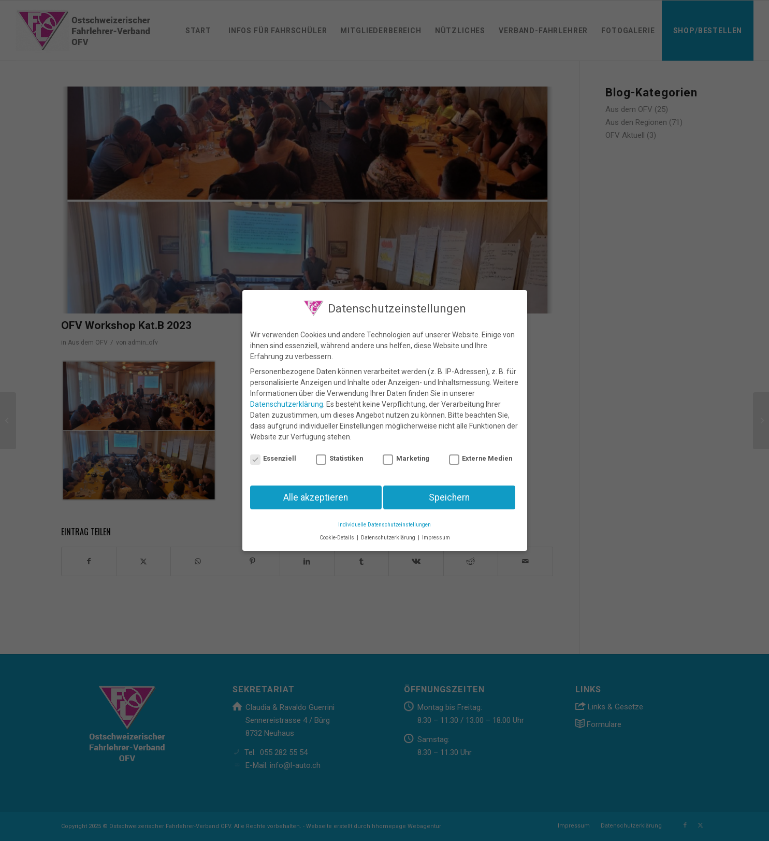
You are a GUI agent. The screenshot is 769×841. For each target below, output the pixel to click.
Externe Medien (481, 453)
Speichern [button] (449, 492)
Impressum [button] (436, 532)
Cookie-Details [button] (338, 532)
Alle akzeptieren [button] (315, 492)
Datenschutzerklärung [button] (389, 532)
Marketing (406, 453)
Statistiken (339, 453)
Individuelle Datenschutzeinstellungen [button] (384, 519)
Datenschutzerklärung (286, 399)
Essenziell (273, 453)
